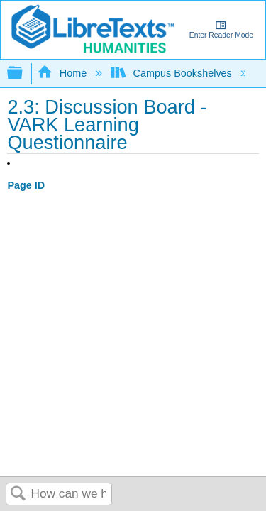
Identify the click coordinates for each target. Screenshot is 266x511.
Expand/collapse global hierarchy (24, 73)
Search (18, 494)
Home (63, 73)
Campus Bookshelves (173, 73)
